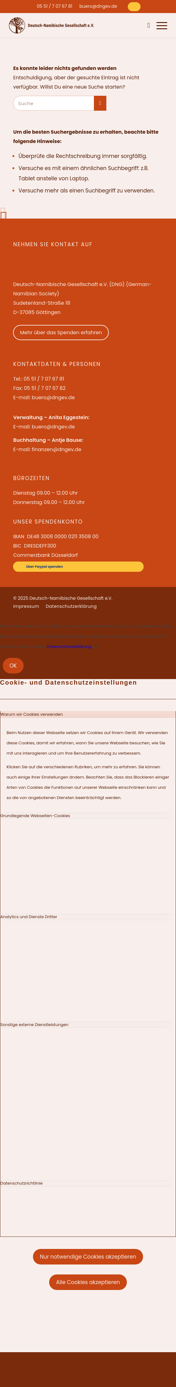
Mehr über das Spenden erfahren (61, 332)
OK (13, 665)
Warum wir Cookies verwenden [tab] (31, 714)
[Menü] (158, 25)
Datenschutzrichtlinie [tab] (21, 1183)
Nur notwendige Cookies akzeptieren (88, 1256)
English (121, 25)
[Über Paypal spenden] (134, 6)
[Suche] (147, 25)
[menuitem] (55, 6)
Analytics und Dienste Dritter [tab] (28, 917)
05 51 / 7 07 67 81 (54, 6)
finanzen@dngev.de (56, 449)
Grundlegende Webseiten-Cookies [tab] (35, 816)
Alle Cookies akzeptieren (88, 1282)
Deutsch (136, 25)
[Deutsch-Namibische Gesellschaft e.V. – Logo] (51, 25)
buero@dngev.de (98, 6)
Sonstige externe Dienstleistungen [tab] (34, 1025)
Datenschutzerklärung (69, 647)
